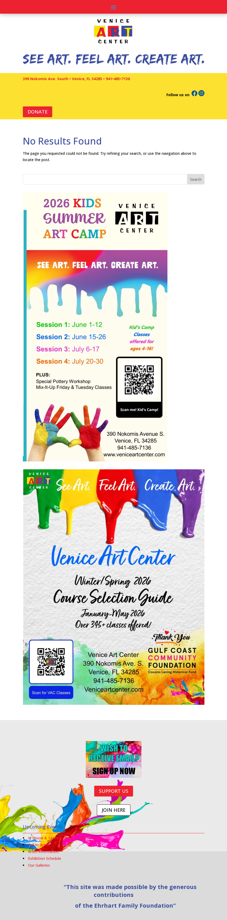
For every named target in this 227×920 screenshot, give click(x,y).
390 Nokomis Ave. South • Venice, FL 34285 (62, 78)
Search (196, 179)
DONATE (37, 112)
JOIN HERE (113, 810)
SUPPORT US (113, 791)
